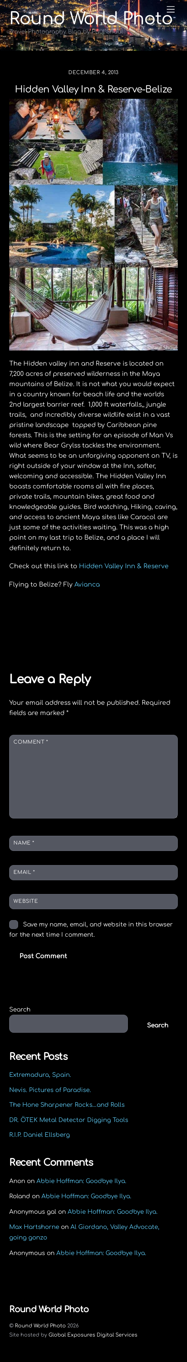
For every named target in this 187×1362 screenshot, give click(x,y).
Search (19, 1009)
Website (25, 901)
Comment (30, 742)
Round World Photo (40, 1325)
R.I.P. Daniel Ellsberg (39, 1135)
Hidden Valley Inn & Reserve (123, 566)
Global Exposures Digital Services (93, 1335)
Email (24, 872)
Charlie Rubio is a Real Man (66, 620)
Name (23, 843)
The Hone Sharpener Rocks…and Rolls (67, 1105)
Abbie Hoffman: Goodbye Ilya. (81, 1181)
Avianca (87, 584)
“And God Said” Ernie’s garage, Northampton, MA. (93, 638)
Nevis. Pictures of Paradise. (50, 1090)
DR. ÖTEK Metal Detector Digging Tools (68, 1120)
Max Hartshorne (34, 1227)
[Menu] (171, 9)
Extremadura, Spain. (40, 1075)
